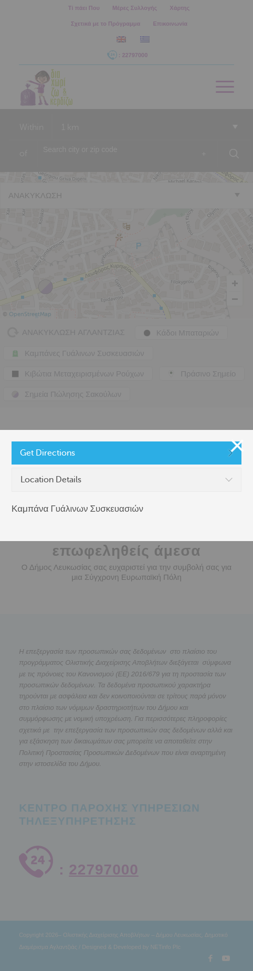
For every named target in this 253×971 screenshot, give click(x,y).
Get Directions (47, 453)
